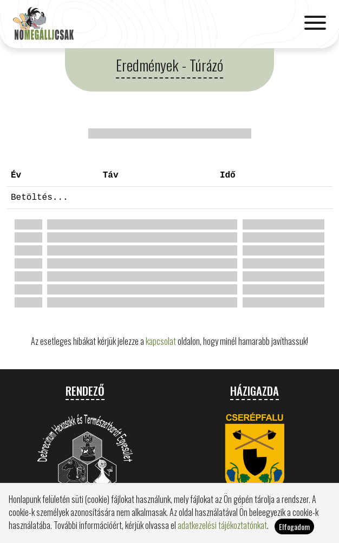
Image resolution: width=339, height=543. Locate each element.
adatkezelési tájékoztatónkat (222, 531)
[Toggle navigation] (315, 24)
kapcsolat (161, 341)
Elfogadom (294, 533)
